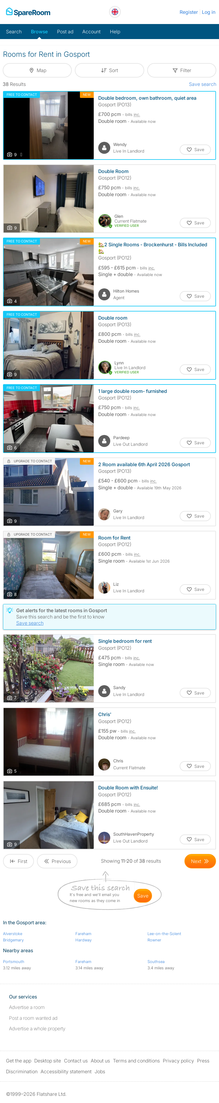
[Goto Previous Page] (57, 861)
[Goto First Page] (18, 861)
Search (14, 32)
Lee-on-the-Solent (164, 933)
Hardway (83, 939)
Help (115, 32)
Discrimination (22, 1071)
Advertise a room (27, 1007)
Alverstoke (12, 933)
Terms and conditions (136, 1061)
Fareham (83, 933)
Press (203, 1061)
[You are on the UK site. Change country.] (115, 12)
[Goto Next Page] (200, 861)
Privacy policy (178, 1061)
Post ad (65, 32)
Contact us (76, 1061)
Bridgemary (13, 939)
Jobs (100, 1071)
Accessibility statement (66, 1071)
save (142, 896)
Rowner (154, 939)
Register (189, 12)
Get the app (18, 1061)
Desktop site (47, 1061)
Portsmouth (13, 961)
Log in (208, 12)
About (100, 1061)
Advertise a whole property (37, 1029)
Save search (202, 84)
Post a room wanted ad (33, 1018)
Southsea (156, 961)
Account (91, 32)
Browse (39, 32)
